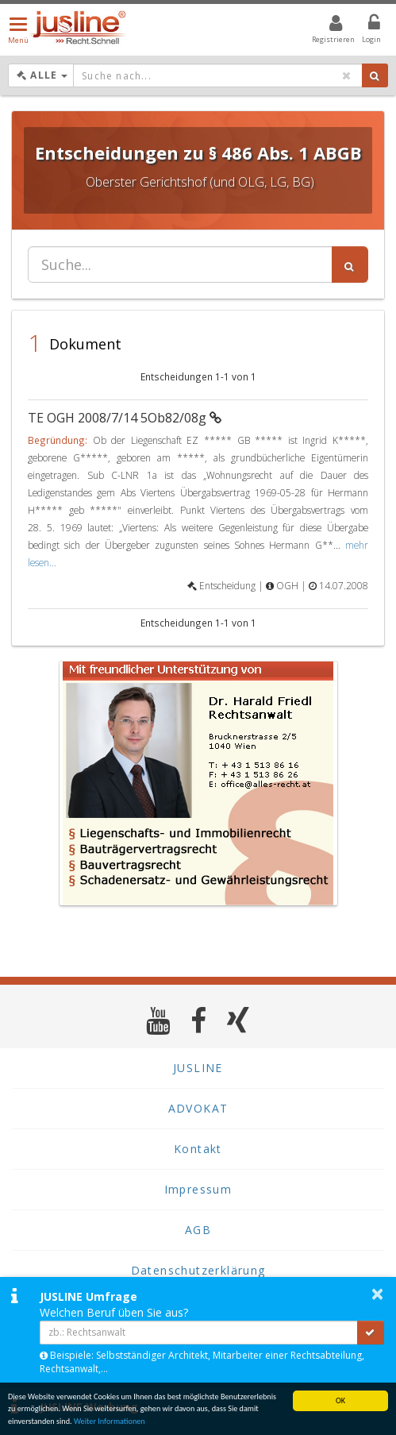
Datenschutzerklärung (198, 1270)
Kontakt (198, 1148)
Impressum (198, 1189)
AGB (198, 1229)
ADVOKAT (198, 1108)
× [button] (377, 1294)
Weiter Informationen (109, 1422)
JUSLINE (198, 1067)
